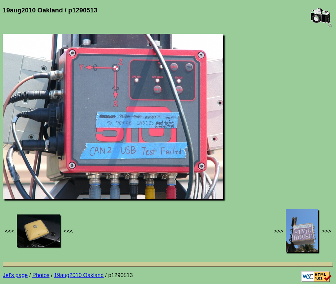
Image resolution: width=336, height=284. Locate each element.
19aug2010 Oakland (79, 275)
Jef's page (15, 275)
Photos (41, 275)
